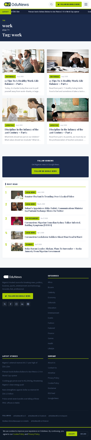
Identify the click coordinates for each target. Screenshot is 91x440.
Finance (51, 333)
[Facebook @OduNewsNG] (10, 304)
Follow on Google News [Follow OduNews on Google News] (69, 4)
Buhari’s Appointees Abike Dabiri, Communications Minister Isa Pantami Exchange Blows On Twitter (54, 209)
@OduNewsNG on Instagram (57, 416)
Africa (50, 282)
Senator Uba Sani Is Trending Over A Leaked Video (49, 196)
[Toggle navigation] (86, 4)
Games (50, 338)
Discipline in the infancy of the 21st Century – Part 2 (66, 131)
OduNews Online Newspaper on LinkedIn (15, 421)
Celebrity (51, 292)
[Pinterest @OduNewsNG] (28, 304)
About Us (51, 362)
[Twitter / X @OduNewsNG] (4, 304)
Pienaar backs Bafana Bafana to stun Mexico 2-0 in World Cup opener (57, 12)
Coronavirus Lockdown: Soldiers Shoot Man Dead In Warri (53, 237)
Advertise (51, 372)
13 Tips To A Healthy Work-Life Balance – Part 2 (66, 82)
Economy (29, 244)
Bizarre (51, 287)
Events (50, 318)
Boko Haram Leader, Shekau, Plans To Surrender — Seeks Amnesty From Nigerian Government (53, 250)
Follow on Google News (45, 171)
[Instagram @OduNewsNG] (16, 304)
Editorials (10, 77)
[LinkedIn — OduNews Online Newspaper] (22, 304)
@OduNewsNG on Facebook (37, 416)
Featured (51, 328)
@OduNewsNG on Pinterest (39, 421)
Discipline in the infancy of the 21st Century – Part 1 (22, 131)
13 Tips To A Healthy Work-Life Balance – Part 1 (22, 82)
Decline (83, 434)
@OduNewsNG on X (19, 416)
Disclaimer (52, 388)
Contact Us (52, 367)
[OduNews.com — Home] (16, 4)
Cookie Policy (53, 383)
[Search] (51, 4)
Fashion (51, 323)
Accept (72, 434)
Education (52, 307)
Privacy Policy (53, 378)
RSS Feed (51, 393)
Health (50, 343)
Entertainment (32, 218)
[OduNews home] (22, 277)
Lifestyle (10, 125)
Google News (53, 398)
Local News (30, 192)
